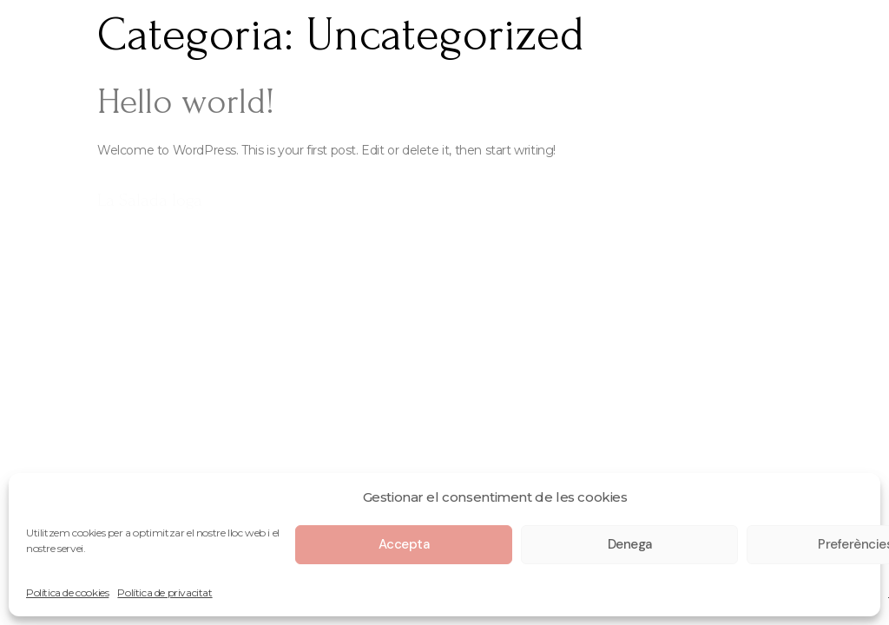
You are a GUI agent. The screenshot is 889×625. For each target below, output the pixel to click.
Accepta (404, 544)
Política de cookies (67, 592)
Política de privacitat (164, 592)
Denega (630, 544)
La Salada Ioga (149, 200)
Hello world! (185, 102)
